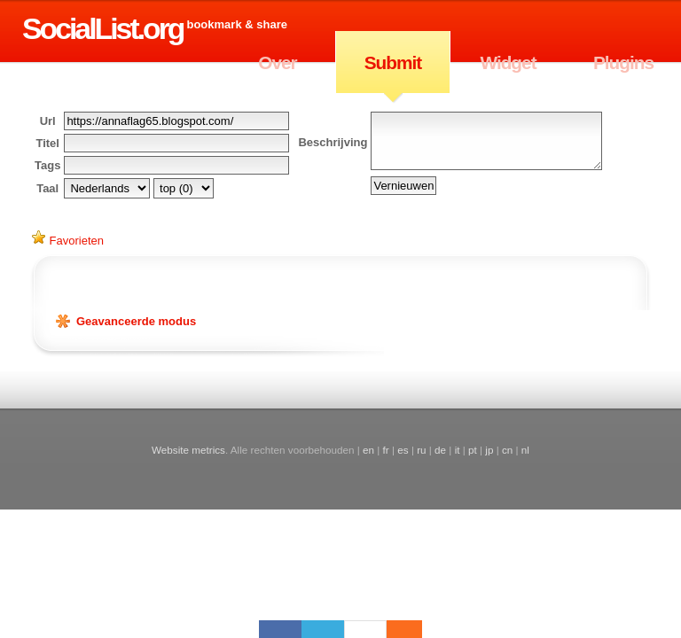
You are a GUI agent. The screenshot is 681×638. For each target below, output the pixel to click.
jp (489, 449)
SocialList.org (102, 28)
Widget (508, 62)
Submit (392, 62)
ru (421, 449)
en (368, 449)
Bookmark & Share (236, 24)
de (440, 449)
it (457, 449)
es (402, 449)
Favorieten (68, 238)
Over (277, 62)
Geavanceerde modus (136, 321)
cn (507, 449)
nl (525, 449)
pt (472, 449)
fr (386, 449)
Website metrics (188, 449)
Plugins (623, 62)
